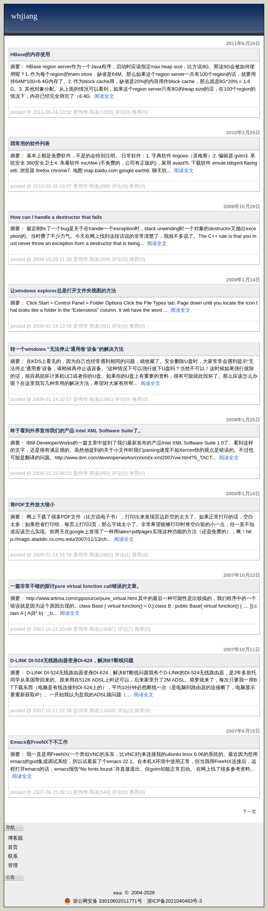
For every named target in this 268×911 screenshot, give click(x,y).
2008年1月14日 (243, 493)
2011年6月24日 (243, 43)
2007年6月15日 (243, 731)
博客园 (15, 838)
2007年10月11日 (241, 649)
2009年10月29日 (241, 206)
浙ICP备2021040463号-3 (174, 901)
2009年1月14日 (243, 280)
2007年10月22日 (241, 575)
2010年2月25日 (243, 132)
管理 (13, 865)
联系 (13, 856)
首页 (13, 847)
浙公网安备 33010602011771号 (103, 901)
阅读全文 (104, 96)
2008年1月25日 (243, 420)
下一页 (249, 811)
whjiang (24, 15)
